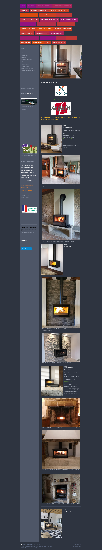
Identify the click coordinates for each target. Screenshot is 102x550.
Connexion (78, 544)
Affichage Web (77, 546)
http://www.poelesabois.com (27, 232)
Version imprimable (27, 544)
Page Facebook (26, 248)
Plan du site (36, 544)
